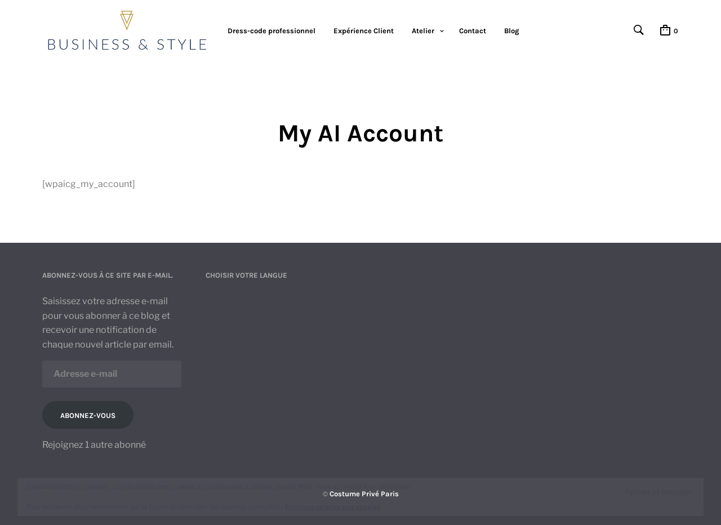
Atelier (423, 30)
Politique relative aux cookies (332, 507)
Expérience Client (363, 30)
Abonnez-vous (87, 415)
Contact (472, 30)
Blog (511, 30)
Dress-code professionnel (271, 30)
